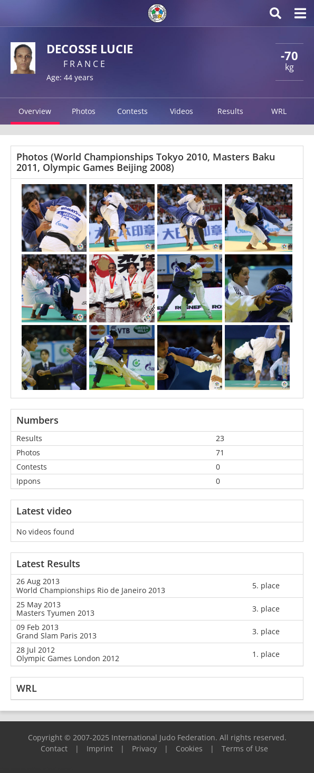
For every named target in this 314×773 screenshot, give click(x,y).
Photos (84, 111)
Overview (34, 111)
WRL (279, 111)
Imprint (100, 748)
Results (230, 111)
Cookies (189, 748)
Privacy (144, 748)
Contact (54, 748)
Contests (132, 111)
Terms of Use (245, 748)
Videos (181, 111)
